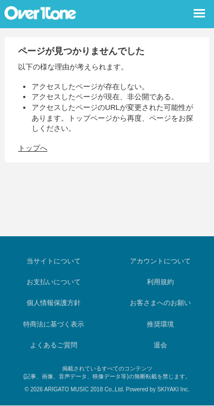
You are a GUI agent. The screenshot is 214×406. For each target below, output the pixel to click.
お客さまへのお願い (160, 303)
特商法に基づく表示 (53, 324)
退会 (160, 345)
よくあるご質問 (53, 345)
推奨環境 (160, 324)
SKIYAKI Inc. (173, 389)
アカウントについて (160, 261)
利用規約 (160, 282)
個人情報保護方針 (54, 303)
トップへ (32, 148)
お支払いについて (54, 282)
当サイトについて (54, 261)
